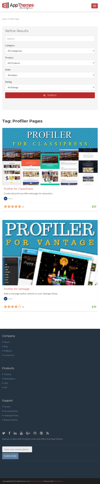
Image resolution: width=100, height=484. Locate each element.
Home (4, 19)
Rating (8, 81)
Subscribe (10, 456)
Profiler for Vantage (16, 289)
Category (10, 45)
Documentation (10, 411)
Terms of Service (36, 481)
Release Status (10, 420)
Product (9, 57)
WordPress (58, 481)
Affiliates (7, 350)
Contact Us (8, 355)
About (6, 342)
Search (50, 95)
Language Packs (10, 415)
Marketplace (8, 378)
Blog (5, 346)
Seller (8, 69)
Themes (6, 374)
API (4, 387)
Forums (6, 406)
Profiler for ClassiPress (18, 188)
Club (5, 383)
